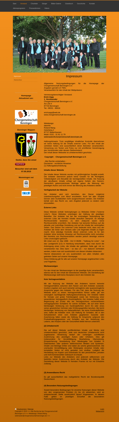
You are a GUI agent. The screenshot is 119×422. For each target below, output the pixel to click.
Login (102, 409)
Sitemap (30, 409)
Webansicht (100, 411)
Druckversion (21, 409)
